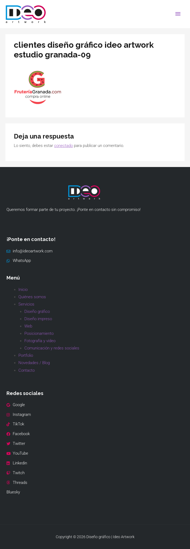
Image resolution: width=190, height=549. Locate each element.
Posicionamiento (39, 333)
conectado (63, 145)
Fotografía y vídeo (39, 340)
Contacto (26, 370)
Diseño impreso (38, 318)
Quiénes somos (32, 296)
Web (28, 326)
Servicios (26, 304)
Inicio (23, 289)
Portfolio (25, 355)
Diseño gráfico (37, 311)
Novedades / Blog (34, 362)
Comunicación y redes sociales (51, 348)
